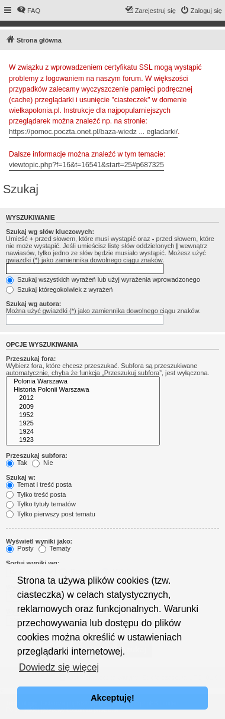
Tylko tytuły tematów (41, 503)
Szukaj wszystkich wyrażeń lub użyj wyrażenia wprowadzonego (103, 279)
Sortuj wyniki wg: (32, 563)
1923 (83, 440)
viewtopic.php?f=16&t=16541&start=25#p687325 (86, 165)
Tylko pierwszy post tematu (50, 514)
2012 (83, 398)
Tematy (54, 548)
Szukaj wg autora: (34, 303)
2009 (83, 407)
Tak (16, 462)
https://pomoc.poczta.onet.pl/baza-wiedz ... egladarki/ (93, 132)
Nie (42, 462)
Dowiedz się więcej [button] (59, 667)
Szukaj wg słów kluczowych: (50, 231)
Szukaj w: (21, 477)
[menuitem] (28, 11)
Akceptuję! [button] (112, 697)
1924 (83, 432)
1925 (83, 423)
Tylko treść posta (36, 494)
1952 (83, 415)
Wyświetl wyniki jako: (39, 541)
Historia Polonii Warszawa (83, 390)
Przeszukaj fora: (31, 358)
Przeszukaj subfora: (37, 455)
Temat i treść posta (39, 484)
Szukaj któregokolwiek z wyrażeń (59, 289)
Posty (20, 548)
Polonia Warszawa (83, 382)
